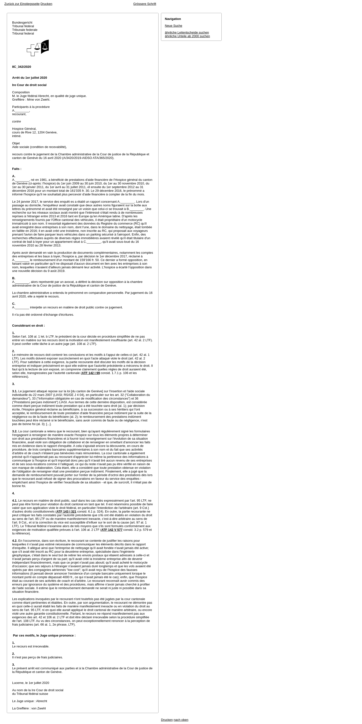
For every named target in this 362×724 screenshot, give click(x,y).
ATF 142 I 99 (91, 373)
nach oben (181, 720)
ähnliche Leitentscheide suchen (187, 32)
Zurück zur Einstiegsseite (22, 4)
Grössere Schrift (144, 4)
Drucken (46, 4)
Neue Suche (173, 25)
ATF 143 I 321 (66, 511)
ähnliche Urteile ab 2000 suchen (187, 36)
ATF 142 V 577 (111, 530)
